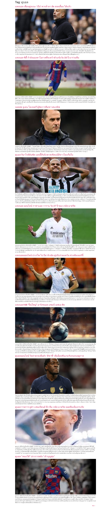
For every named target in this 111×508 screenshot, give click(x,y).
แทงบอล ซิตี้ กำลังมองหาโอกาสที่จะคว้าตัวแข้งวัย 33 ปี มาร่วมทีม (47, 57)
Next (94, 505)
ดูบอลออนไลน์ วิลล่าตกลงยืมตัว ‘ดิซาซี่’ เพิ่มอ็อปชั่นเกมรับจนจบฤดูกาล (49, 355)
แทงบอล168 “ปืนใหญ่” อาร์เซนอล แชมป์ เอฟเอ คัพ (40, 304)
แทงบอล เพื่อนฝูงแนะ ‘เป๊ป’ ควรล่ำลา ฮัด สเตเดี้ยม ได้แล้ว (43, 6)
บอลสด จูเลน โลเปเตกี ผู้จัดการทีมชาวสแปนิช (37, 107)
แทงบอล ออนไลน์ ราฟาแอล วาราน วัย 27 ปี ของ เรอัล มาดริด (45, 206)
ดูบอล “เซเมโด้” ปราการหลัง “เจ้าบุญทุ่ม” (35, 456)
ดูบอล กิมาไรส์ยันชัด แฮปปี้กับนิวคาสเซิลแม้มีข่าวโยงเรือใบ (44, 154)
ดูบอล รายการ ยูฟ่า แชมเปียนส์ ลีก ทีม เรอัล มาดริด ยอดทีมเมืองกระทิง (49, 407)
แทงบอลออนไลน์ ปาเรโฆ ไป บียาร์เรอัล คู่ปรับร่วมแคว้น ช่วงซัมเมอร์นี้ (49, 255)
